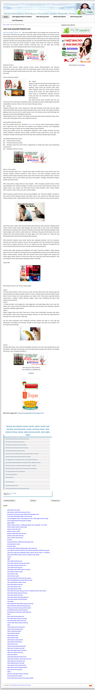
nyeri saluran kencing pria (14, 567)
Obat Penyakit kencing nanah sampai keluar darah (17, 447)
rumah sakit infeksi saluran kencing (17, 622)
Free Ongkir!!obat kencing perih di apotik (19, 520)
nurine (11, 493)
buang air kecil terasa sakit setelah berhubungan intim (23, 514)
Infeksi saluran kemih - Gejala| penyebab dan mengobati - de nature (21, 465)
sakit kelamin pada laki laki (12, 485)
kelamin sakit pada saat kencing (16, 533)
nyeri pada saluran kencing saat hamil (18, 563)
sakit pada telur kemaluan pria (16, 661)
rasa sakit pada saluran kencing (16, 620)
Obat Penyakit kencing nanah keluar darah (15, 450)
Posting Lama (55, 500)
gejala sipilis (10, 523)
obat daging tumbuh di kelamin (22, 16)
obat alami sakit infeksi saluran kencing (18, 569)
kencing (9, 540)
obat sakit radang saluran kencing (17, 593)
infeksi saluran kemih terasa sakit (17, 527)
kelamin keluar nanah (13, 531)
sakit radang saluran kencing (15, 663)
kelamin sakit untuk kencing (15, 535)
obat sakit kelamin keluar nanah (16, 582)
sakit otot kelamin (12, 654)
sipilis (8, 24)
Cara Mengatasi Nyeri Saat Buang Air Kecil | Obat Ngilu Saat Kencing (21, 459)
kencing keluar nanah (13, 544)
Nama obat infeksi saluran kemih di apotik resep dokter (18, 456)
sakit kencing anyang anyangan (16, 646)
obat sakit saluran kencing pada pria (17, 597)
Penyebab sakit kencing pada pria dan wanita (21, 685)
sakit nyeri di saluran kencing (15, 648)
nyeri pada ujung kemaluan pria (16, 565)
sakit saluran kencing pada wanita (17, 667)
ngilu (8, 559)
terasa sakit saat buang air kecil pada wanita (20, 678)
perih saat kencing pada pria (15, 616)
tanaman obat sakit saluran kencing (17, 673)
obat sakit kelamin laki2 (14, 586)
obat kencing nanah (13, 576)
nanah (9, 557)
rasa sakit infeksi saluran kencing (17, 618)
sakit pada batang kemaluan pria (16, 656)
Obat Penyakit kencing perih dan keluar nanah (16, 444)
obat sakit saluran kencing (15, 595)
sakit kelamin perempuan (11, 474)
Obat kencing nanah (42, 16)
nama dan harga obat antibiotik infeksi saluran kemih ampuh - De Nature (22, 453)
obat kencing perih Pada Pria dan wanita (19, 578)
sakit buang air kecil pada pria (16, 627)
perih (8, 614)
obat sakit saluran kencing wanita (17, 599)
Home (6, 16)
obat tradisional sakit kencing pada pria (18, 605)
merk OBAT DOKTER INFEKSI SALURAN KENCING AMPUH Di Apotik (23, 462)
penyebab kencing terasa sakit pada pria (19, 612)
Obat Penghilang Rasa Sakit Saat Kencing (19, 580)
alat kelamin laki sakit (13, 510)
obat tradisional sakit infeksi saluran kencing (20, 603)
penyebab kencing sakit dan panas (17, 610)
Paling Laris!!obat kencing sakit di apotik (19, 608)
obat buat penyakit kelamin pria (17, 29)
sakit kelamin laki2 (12, 635)
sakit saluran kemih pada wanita (16, 665)
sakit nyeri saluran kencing (15, 652)
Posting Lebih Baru (9, 500)
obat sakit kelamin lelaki (14, 589)
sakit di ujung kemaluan (14, 631)
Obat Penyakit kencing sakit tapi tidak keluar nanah (17, 438)
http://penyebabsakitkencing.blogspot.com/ (31, 413)
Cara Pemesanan (17, 20)
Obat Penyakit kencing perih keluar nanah (15, 441)
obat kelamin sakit (10, 481)
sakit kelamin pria (10, 477)
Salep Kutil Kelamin (59, 16)
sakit (8, 625)
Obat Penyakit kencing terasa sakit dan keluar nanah (17, 488)
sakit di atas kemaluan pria (15, 629)
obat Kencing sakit (76, 16)
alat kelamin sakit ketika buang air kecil (18, 512)
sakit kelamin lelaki (12, 637)
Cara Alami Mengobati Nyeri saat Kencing (15, 471)
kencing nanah (31, 124)
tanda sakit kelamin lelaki (14, 676)
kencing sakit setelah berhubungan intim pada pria (22, 548)
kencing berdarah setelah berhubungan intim (20, 542)
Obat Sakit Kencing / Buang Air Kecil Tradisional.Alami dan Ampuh (21, 468)
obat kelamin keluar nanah (15, 571)
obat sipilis (10, 601)
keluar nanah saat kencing (15, 537)
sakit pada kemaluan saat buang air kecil (19, 659)
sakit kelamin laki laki (13, 633)
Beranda (33, 500)
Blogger (82, 65)
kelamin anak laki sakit (13, 529)
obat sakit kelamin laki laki (15, 584)
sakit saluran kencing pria (14, 669)
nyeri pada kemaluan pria (14, 561)
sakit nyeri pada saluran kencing (16, 650)
